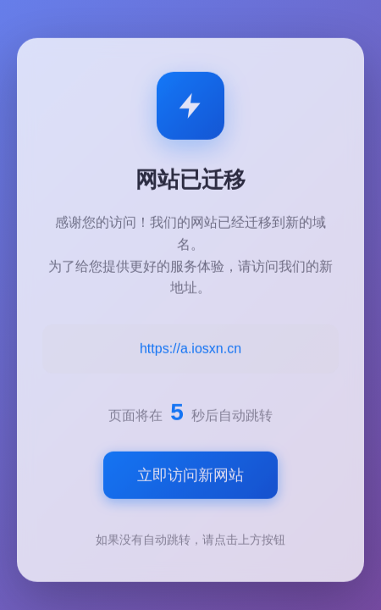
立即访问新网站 (190, 477)
